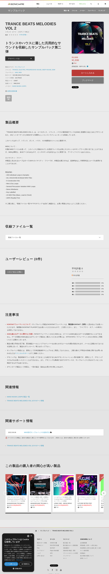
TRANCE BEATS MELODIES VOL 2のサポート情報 (25, 401)
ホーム (36, 530)
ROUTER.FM (53, 545)
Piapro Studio (53, 550)
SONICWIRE (16, 3)
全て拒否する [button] (25, 564)
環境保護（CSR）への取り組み (88, 545)
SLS (51, 556)
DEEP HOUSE (46, 69)
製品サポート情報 (42, 543)
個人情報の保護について (87, 556)
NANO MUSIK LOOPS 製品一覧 (18, 397)
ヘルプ (39, 553)
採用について (83, 558)
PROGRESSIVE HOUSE (33, 69)
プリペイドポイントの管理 (70, 553)
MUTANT (52, 548)
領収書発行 (66, 548)
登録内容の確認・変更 (69, 550)
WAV (16, 72)
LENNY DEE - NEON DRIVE (63, 503)
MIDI (20, 72)
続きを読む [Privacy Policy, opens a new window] (19, 560)
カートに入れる (87, 73)
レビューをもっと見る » (14, 272)
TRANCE (15, 69)
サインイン (82, 4)
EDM (53, 69)
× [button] (31, 536)
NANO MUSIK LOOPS (19, 86)
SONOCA (52, 543)
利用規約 (82, 553)
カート (65, 558)
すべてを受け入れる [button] (11, 564)
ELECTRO (22, 69)
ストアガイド (40, 550)
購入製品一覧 (66, 543)
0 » (23, 35)
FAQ (38, 548)
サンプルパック (20, 67)
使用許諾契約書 (11, 91)
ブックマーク (87, 80)
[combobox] (28, 536)
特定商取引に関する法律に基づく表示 (90, 548)
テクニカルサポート (22, 353)
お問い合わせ (40, 556)
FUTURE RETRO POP (85, 503)
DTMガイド (40, 545)
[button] (103, 493)
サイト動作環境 (84, 550)
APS (51, 553)
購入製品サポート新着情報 (70, 545)
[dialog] (18, 552)
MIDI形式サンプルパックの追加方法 (37, 432)
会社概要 (82, 543)
